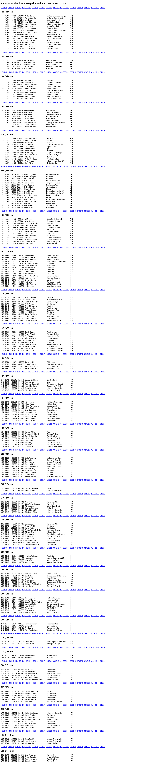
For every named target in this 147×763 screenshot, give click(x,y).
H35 (5, 8)
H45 (12, 8)
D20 (85, 8)
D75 (81, 8)
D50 (64, 8)
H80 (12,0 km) (7, 358)
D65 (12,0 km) (7, 620)
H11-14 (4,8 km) (8, 735)
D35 (54, 8)
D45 (61, 8)
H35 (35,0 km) (7, 56)
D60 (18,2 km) (7, 594)
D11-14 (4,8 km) (8, 751)
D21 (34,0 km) (7, 454)
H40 (9, 8)
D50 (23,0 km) (7, 552)
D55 (67, 8)
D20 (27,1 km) (7, 665)
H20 (40, 8)
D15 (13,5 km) (7, 709)
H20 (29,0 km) (7, 376)
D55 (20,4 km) (7, 570)
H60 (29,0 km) (7, 215)
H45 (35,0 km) (7, 106)
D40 (57, 8)
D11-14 (102, 8)
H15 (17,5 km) (7, 428)
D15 (92, 8)
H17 (43, 8)
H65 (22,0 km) (7, 251)
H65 (26, 8)
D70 (78, 8)
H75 (33, 8)
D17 (88, 8)
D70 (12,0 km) (7, 638)
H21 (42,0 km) (7, 12)
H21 (2, 8)
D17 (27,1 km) (7, 687)
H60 (23, 8)
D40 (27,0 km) (7, 498)
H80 (36, 8)
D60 (71, 8)
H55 (19, 8)
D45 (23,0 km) (7, 520)
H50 (16, 8)
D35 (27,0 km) (7, 484)
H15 (47, 8)
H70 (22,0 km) (7, 294)
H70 (29, 8)
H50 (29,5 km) (7, 134)
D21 (50, 8)
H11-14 (96, 8)
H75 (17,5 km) (7, 328)
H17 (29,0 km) (7, 398)
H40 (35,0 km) (7, 76)
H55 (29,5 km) (7, 171)
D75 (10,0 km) (7, 651)
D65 (74, 8)
